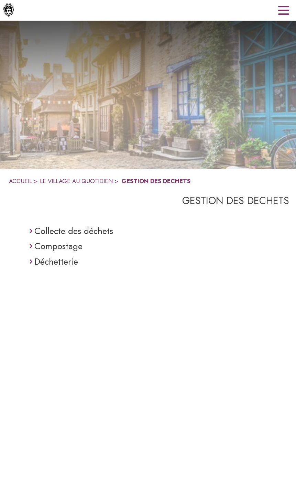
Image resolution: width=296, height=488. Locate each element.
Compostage (58, 246)
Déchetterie (56, 261)
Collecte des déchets (73, 231)
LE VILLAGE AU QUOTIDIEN (76, 181)
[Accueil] (8, 10)
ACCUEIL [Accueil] (20, 181)
